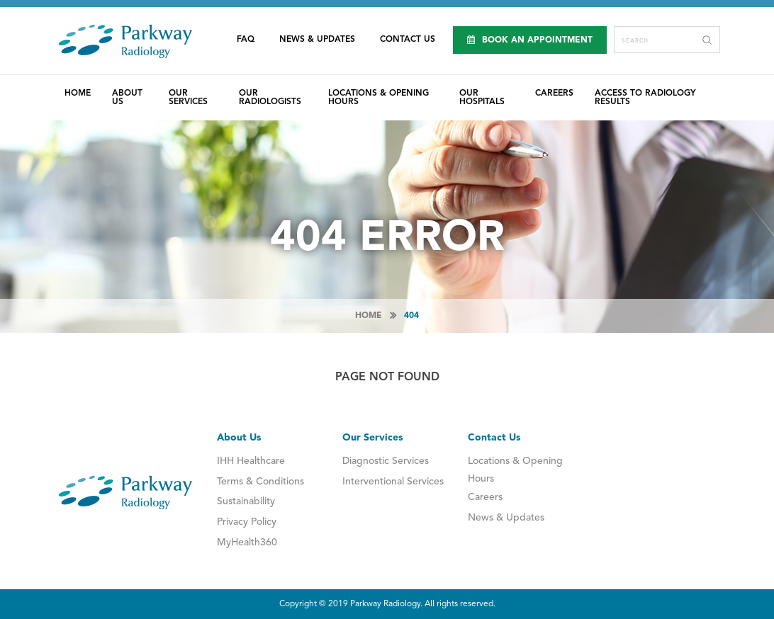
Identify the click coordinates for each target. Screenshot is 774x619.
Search (706, 39)
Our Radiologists (270, 97)
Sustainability (246, 501)
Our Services (188, 97)
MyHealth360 (247, 542)
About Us (127, 97)
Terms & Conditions (260, 482)
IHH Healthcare (251, 461)
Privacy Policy (246, 522)
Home (77, 93)
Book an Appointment (530, 40)
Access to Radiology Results (645, 97)
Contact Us (407, 39)
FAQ (245, 39)
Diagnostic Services (385, 461)
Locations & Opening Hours (378, 97)
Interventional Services (393, 482)
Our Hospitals (482, 97)
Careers (554, 93)
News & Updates (317, 39)
